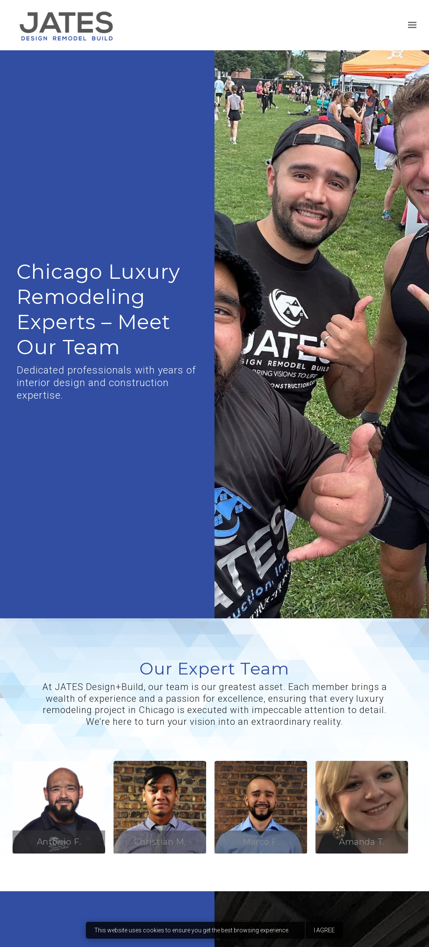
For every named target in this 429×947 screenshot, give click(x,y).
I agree (324, 930)
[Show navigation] (410, 25)
